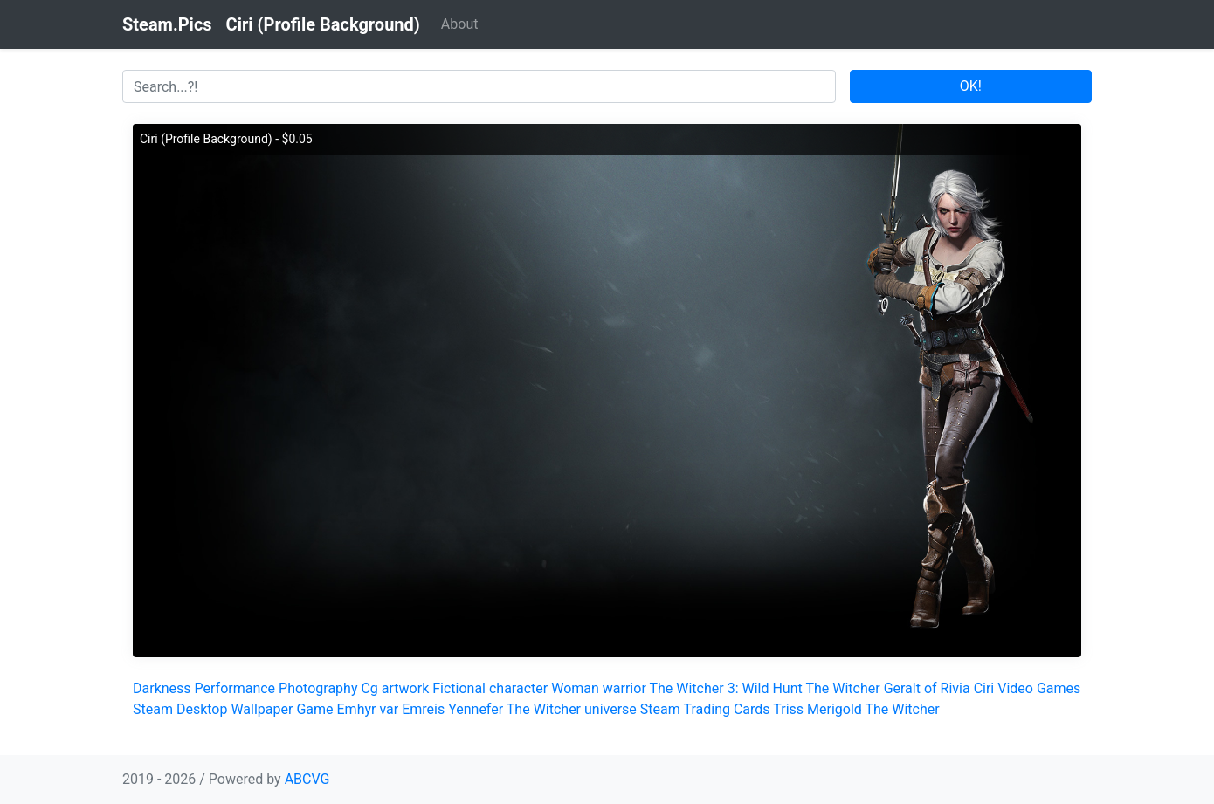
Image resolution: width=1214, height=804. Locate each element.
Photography (318, 688)
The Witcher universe (572, 709)
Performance (235, 688)
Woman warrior (598, 688)
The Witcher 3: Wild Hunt (725, 688)
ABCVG (307, 779)
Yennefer (475, 709)
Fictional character (490, 688)
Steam (153, 709)
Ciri (984, 688)
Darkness (162, 688)
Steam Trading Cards (705, 709)
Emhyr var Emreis (391, 709)
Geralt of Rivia (927, 688)
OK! (971, 86)
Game (314, 709)
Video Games (1038, 688)
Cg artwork (395, 688)
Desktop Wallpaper (234, 709)
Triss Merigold (817, 709)
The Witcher (842, 688)
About (460, 24)
